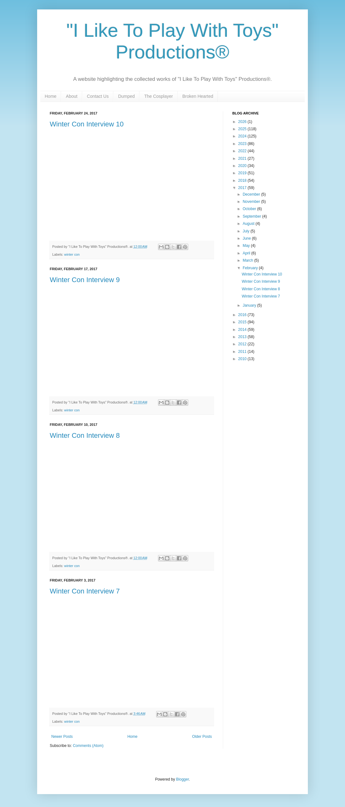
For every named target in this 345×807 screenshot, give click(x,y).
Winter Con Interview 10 (87, 124)
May (247, 245)
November (252, 201)
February (251, 268)
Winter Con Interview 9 (85, 280)
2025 (243, 129)
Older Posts (202, 736)
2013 (243, 337)
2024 (243, 136)
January (250, 305)
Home (50, 96)
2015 (243, 322)
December (252, 194)
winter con (72, 254)
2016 (243, 315)
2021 (243, 158)
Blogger (182, 779)
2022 (243, 151)
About (71, 96)
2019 (243, 173)
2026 (243, 122)
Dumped (126, 96)
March (248, 260)
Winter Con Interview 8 (85, 435)
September (252, 216)
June (247, 238)
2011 (243, 351)
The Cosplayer (158, 96)
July (247, 231)
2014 (243, 329)
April (247, 253)
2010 (243, 359)
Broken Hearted (197, 96)
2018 (243, 180)
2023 (243, 144)
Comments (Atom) (88, 745)
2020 (243, 166)
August (249, 223)
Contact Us (98, 96)
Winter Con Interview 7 (85, 591)
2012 (243, 344)
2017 (243, 188)
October (250, 209)
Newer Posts (62, 736)
